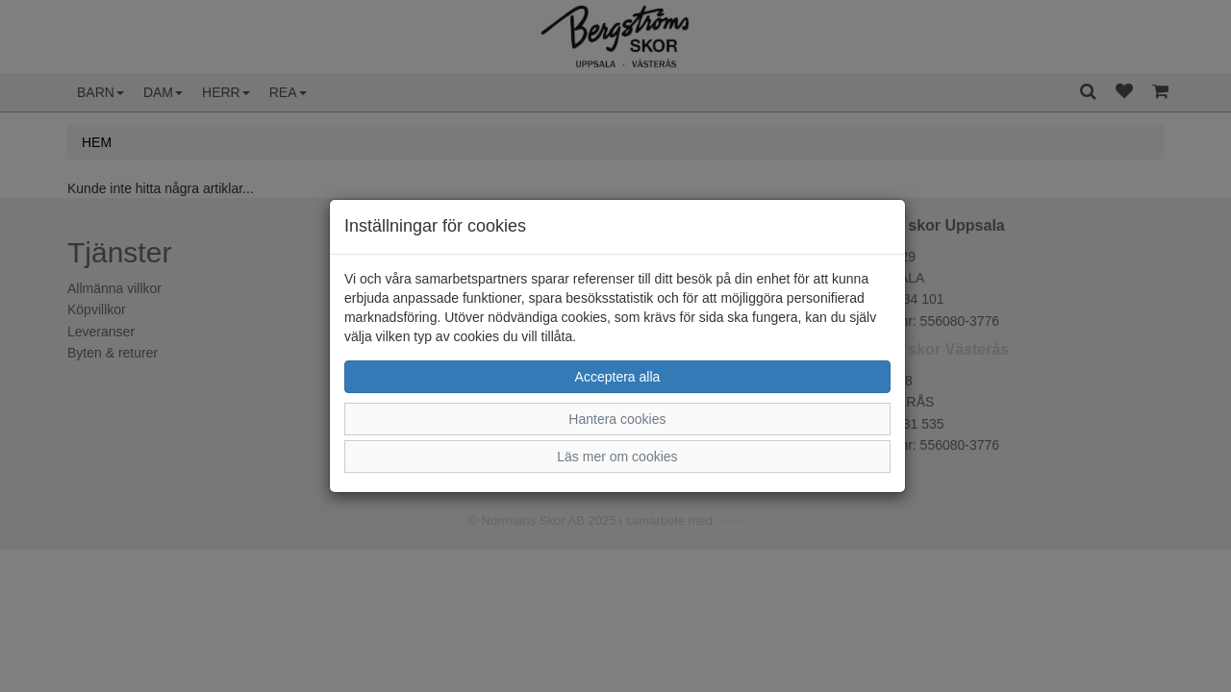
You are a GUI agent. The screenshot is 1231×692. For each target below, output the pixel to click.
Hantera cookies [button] (617, 419)
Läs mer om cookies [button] (617, 456)
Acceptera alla (618, 376)
